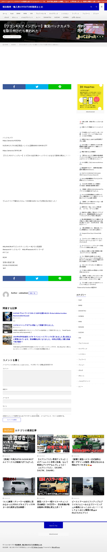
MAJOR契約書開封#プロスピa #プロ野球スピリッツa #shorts (91, 179)
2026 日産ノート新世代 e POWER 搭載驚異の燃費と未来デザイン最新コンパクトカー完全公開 (91, 146)
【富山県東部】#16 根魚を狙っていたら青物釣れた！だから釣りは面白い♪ (91, 228)
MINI (25, 13)
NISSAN (81, 327)
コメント (6, 368)
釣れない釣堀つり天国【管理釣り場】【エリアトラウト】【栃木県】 (91, 252)
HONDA (66, 17)
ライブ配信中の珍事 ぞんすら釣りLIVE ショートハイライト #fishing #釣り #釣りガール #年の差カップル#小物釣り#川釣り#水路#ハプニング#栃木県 (91, 259)
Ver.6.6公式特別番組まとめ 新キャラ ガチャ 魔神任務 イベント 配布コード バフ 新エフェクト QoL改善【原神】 (91, 196)
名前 (5, 389)
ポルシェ (15, 17)
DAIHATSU (47, 17)
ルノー (38, 17)
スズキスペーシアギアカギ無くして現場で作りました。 (34, 325)
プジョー (96, 13)
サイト (5, 406)
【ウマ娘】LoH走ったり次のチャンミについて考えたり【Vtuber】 (91, 283)
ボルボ (6, 17)
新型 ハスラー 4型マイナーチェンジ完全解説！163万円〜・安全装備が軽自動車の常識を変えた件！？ (53, 504)
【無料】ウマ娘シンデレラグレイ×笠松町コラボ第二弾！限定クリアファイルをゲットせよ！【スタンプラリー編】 (91, 277)
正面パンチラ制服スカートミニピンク (92, 127)
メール (6, 397)
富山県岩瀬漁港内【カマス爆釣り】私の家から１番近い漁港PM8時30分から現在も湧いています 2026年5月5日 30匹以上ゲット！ (91, 222)
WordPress (56, 547)
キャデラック (53, 13)
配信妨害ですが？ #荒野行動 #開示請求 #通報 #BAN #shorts (91, 168)
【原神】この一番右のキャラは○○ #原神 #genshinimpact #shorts (91, 202)
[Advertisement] (53, 62)
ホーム (5, 13)
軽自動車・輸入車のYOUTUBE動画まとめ (28, 545)
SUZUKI (57, 17)
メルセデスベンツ (27, 17)
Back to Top (53, 526)
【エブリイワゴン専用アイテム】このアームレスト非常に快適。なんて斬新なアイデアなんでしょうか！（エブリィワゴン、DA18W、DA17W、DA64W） (52, 465)
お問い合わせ (76, 17)
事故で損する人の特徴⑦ (89, 151)
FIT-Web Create (37, 547)
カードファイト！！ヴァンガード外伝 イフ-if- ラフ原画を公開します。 (92, 246)
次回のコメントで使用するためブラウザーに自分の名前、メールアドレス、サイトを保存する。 (34, 416)
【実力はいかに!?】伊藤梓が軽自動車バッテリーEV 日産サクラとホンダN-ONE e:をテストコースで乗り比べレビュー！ (91, 157)
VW (31, 13)
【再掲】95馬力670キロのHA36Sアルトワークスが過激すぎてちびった (91, 190)
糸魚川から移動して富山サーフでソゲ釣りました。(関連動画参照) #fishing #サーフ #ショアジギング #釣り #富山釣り (91, 214)
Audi (11, 13)
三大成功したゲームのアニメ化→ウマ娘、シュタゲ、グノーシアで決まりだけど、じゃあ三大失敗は (91, 134)
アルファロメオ (41, 13)
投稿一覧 (32, 293)
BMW (18, 13)
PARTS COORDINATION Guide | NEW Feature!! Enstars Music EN (90, 174)
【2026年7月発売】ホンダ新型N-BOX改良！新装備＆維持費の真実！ (90, 184)
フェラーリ (86, 13)
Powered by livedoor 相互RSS (87, 287)
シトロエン (65, 13)
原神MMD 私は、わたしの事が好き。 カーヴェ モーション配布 (90, 207)
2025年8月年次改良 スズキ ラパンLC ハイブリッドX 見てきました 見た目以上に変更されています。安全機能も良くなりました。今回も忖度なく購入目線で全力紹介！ (42, 339)
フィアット (75, 13)
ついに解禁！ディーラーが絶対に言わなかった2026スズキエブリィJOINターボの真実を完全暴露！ (19, 504)
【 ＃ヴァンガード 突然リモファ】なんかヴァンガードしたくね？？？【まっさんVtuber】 (91, 240)
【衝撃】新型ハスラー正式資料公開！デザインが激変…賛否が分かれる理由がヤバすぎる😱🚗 (88, 462)
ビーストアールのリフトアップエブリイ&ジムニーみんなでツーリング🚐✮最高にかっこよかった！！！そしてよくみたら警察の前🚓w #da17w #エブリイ (87, 507)
